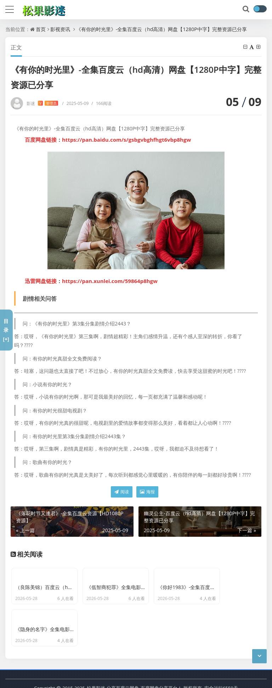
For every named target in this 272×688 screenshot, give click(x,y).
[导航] (9, 8)
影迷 (42, 103)
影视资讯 (60, 29)
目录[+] (6, 330)
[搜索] (246, 9)
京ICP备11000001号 (74, 677)
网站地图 (135, 677)
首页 (41, 29)
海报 (147, 492)
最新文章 (110, 677)
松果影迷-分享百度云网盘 (113, 667)
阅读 (121, 492)
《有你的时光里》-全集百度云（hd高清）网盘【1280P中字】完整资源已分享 (161, 29)
